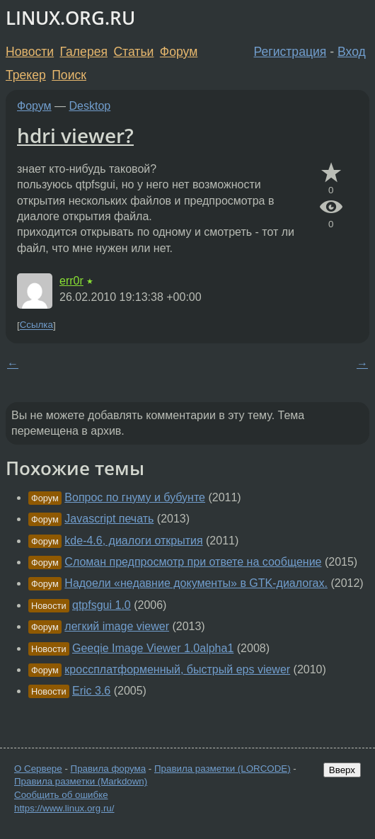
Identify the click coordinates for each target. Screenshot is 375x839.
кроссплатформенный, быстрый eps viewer (177, 669)
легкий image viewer (116, 626)
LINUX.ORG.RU (70, 18)
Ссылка (36, 325)
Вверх (342, 770)
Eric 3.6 (91, 691)
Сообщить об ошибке (61, 794)
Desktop (90, 106)
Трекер (26, 75)
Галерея (84, 52)
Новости (30, 52)
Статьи (133, 52)
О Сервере (38, 768)
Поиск (69, 75)
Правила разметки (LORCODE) (222, 768)
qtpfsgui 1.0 (101, 605)
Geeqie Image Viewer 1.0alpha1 (152, 648)
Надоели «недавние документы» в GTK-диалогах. (196, 583)
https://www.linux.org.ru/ (64, 808)
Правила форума (108, 768)
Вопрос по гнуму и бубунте (134, 497)
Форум (178, 52)
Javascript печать (109, 519)
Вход (352, 52)
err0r (71, 281)
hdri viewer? (75, 135)
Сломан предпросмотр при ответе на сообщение (192, 562)
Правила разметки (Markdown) (80, 781)
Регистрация (290, 52)
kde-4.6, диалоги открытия (133, 541)
